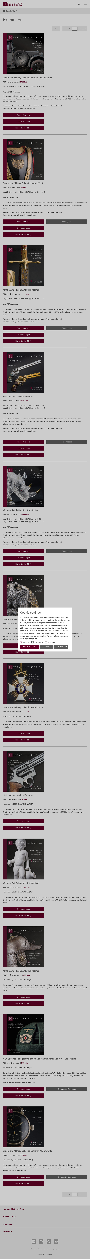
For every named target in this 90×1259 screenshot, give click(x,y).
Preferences (38, 642)
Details (62, 647)
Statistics (51, 642)
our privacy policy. (30, 639)
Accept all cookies (29, 647)
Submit (46, 647)
